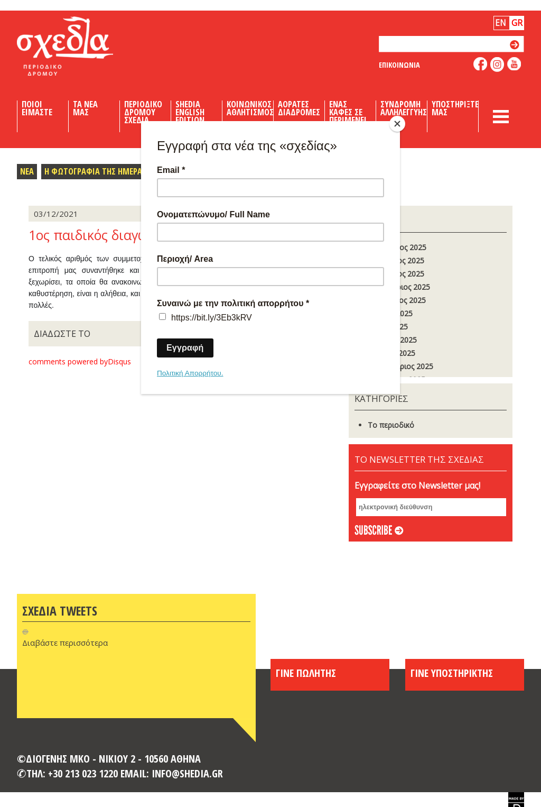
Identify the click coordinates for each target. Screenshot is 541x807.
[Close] (397, 124)
